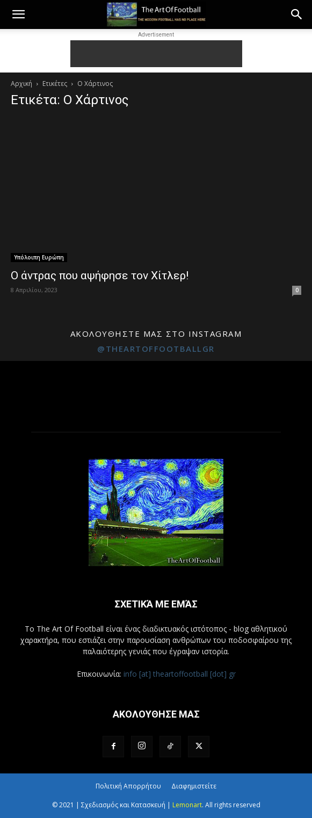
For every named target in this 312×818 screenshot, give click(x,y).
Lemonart (187, 804)
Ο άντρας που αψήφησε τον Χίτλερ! (99, 275)
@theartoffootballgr (156, 348)
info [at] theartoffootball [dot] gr (180, 674)
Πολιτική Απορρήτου (128, 786)
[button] (18, 14)
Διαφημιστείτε (193, 786)
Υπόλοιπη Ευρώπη (39, 257)
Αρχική (21, 83)
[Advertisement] (156, 53)
